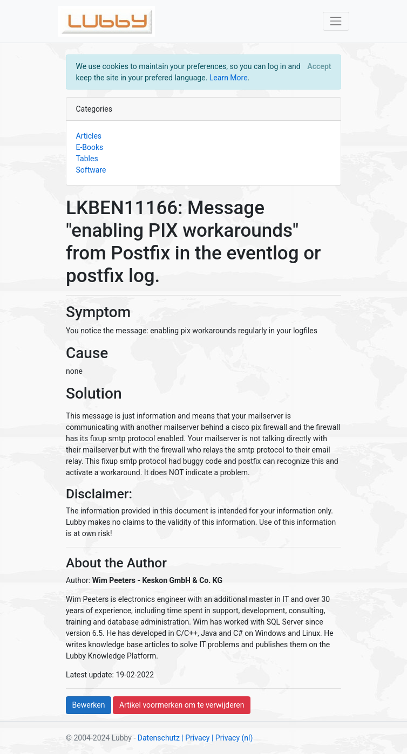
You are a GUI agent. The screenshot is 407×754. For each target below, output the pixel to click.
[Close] (319, 66)
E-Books (90, 147)
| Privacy (195, 738)
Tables (87, 158)
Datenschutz (159, 738)
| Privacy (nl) (232, 738)
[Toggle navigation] (336, 21)
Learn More (228, 77)
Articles (89, 136)
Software (91, 170)
